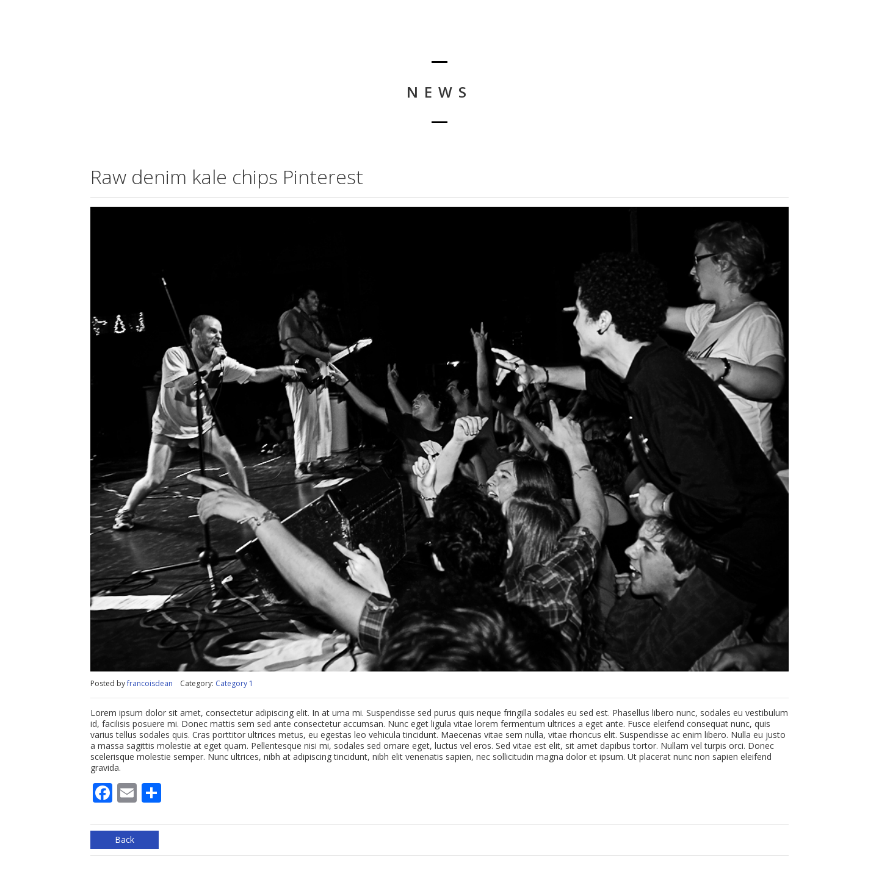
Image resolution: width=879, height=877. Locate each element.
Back (124, 839)
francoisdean (150, 683)
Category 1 (234, 683)
